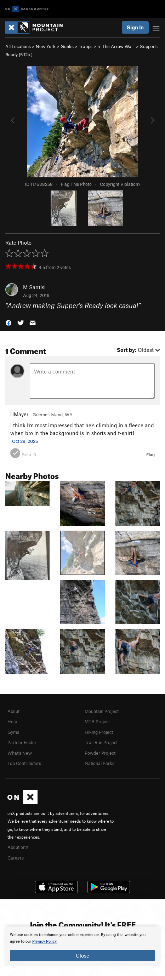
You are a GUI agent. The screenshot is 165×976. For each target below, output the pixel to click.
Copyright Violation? (120, 184)
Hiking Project (99, 732)
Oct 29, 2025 (25, 441)
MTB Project (97, 721)
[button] (8, 322)
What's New (19, 753)
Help (12, 721)
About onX (18, 847)
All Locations (18, 46)
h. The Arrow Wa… (116, 46)
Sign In (135, 27)
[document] (82, 946)
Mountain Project (102, 711)
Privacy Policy (44, 941)
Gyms (13, 732)
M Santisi (34, 287)
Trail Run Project (101, 742)
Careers (15, 858)
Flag (150, 454)
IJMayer (19, 414)
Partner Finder (21, 742)
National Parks (99, 763)
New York (46, 46)
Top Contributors (24, 763)
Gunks (67, 46)
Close (82, 955)
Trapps (85, 46)
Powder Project (100, 753)
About (13, 711)
